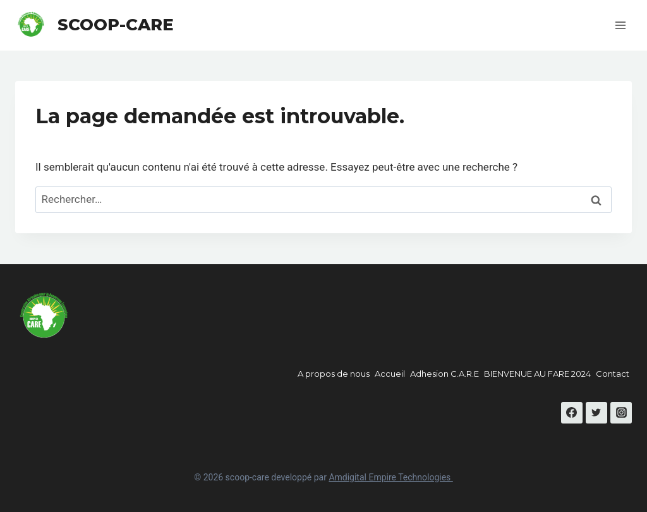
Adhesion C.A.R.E (444, 374)
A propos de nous (334, 374)
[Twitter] (596, 413)
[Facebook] (572, 413)
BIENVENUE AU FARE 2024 (537, 374)
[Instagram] (621, 413)
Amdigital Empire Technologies (390, 477)
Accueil (390, 374)
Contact (612, 374)
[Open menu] (620, 25)
